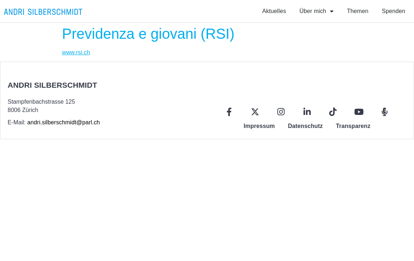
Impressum (259, 126)
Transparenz (353, 126)
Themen (357, 11)
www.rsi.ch (76, 52)
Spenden (393, 11)
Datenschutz (305, 126)
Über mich (316, 11)
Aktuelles (274, 11)
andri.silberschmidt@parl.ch (63, 122)
